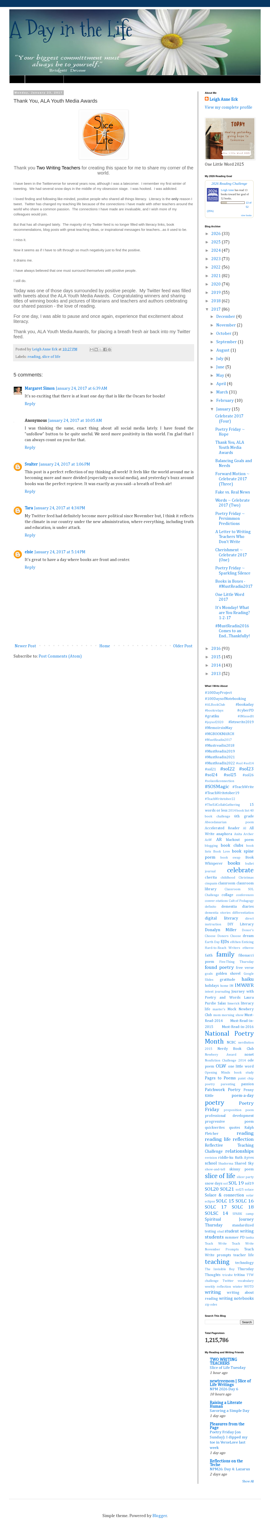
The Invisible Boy (220, 1269)
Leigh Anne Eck (223, 99)
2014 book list (238, 810)
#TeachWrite (243, 787)
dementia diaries (237, 907)
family (225, 954)
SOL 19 (236, 1183)
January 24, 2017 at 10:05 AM (75, 421)
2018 (216, 301)
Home (17, 79)
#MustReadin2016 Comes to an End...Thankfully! (232, 631)
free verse (245, 968)
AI (244, 828)
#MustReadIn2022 (220, 763)
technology (244, 1263)
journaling (222, 991)
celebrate (240, 870)
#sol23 (246, 769)
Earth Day (212, 942)
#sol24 (211, 775)
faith (209, 955)
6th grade (244, 816)
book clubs (232, 845)
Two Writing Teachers (59, 167)
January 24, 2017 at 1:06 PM (64, 464)
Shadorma (225, 1163)
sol (225, 1183)
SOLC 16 (245, 1201)
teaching (217, 1262)
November (226, 325)
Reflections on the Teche (226, 1463)
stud (220, 1231)
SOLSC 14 (216, 1213)
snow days (213, 1183)
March (222, 392)
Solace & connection (224, 1195)
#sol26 (248, 775)
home (224, 985)
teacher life (243, 1255)
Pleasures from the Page (227, 1426)
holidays (212, 986)
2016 (216, 649)
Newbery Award (220, 1054)
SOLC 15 (225, 1201)
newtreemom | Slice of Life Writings (230, 1383)
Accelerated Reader (222, 828)
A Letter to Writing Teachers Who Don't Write (233, 537)
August (223, 350)
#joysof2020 (214, 722)
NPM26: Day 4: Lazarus (230, 1469)
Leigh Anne (227, 190)
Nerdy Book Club (235, 1049)
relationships (239, 1151)
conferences (245, 895)
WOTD (249, 1286)
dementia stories (218, 912)
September (227, 342)
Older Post (182, 646)
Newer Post (25, 646)
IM (231, 985)
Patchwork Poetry (222, 1090)
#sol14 (248, 763)
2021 (216, 276)
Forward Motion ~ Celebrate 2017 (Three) (232, 479)
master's (219, 1009)
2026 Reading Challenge (229, 183)
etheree (248, 948)
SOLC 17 (216, 1207)
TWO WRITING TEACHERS (223, 1362)
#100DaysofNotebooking (225, 699)
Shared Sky (244, 1163)
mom (217, 1015)
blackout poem (240, 840)
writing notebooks (236, 1298)
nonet (249, 1055)
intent (209, 991)
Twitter (228, 1281)
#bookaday (245, 705)
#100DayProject (218, 693)
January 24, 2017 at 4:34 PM (59, 508)
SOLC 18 (243, 1207)
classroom (226, 883)
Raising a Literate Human (226, 1405)
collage (227, 895)
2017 (216, 309)
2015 (216, 657)
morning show (232, 1015)
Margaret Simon (39, 388)
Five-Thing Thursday (236, 962)
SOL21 (227, 1189)
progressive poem (229, 1122)
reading (33, 357)
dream (248, 936)
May (220, 375)
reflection (243, 1139)
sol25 (240, 1189)
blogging (211, 845)
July (220, 359)
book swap (230, 857)
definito (210, 906)
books (234, 863)
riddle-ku (225, 1158)
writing (213, 1292)
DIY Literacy (240, 924)
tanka (250, 1237)
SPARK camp (243, 1214)
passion (247, 1084)
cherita (211, 878)
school (211, 1163)
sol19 (249, 1183)
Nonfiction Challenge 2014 (225, 1060)
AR (219, 840)
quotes (234, 1128)
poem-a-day (243, 1096)
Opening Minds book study (229, 1072)
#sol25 (230, 775)
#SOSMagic (217, 786)
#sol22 (227, 769)
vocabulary (246, 1281)
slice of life (51, 357)
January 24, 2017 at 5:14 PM (59, 552)
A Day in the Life (70, 29)
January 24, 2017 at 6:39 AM (81, 388)
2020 (216, 284)
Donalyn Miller (220, 930)
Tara (29, 508)
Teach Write (216, 1243)
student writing (239, 1231)
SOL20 (212, 1189)
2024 (216, 251)
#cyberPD (245, 710)
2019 (216, 293)
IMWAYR (244, 985)
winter (238, 1286)
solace (249, 1189)
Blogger (159, 1516)
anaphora (224, 834)
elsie (29, 552)
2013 (216, 674)
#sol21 (210, 769)
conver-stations (216, 901)
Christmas (246, 877)
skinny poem (241, 1169)
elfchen (235, 942)
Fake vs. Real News (232, 492)
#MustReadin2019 (220, 751)
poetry (214, 1103)
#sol (239, 763)
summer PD (234, 1237)
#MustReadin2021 (220, 757)
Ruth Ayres (244, 1158)
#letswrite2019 (241, 722)
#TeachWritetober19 (222, 793)
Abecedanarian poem (229, 822)
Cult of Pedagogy (241, 901)
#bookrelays (214, 710)
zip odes (211, 1304)
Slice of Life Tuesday (228, 1368)
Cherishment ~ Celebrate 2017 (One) (231, 555)
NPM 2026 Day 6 (224, 1389)
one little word (241, 1066)
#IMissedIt (246, 716)
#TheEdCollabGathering (222, 804)
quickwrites (215, 1128)
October (224, 334)
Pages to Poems (220, 1078)
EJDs (225, 942)
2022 (216, 267)
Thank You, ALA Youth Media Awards (229, 447)
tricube (227, 1275)
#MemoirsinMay (218, 728)
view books (246, 215)
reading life (218, 1139)
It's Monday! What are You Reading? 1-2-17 (232, 613)
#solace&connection (219, 781)
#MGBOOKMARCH (219, 734)
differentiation (243, 912)
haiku (248, 979)
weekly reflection (218, 1286)
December (226, 317)
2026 (216, 234)
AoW (208, 840)
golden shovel (228, 974)
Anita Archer (244, 834)
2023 (216, 259)
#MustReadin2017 (218, 740)
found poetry (219, 967)
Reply (30, 404)
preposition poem (239, 1110)
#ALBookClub (215, 704)
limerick (233, 1003)
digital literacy (221, 918)
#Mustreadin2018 (219, 746)
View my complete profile (228, 107)
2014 (216, 665)
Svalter (31, 464)
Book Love (221, 851)
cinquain (211, 883)
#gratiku (212, 716)
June (220, 367)
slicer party (245, 1177)
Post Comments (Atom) (60, 656)
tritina (239, 1275)
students (214, 1237)
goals (209, 973)
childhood (228, 877)
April (221, 384)
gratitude (227, 980)
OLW (221, 1066)
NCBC (231, 1042)
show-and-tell (215, 1169)
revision (211, 1157)
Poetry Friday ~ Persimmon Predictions (230, 519)
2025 (216, 242)
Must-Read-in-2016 (238, 1027)
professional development (229, 1116)
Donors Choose (229, 936)
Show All (248, 1481)
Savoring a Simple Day (229, 1411)
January (224, 409)
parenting (228, 1084)
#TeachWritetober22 (220, 799)
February (225, 401)
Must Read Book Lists (44, 79)
